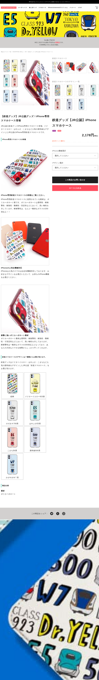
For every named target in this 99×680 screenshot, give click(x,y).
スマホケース (42, 7)
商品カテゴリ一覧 (6, 51)
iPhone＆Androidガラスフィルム (58, 7)
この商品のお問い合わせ (75, 180)
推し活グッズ (33, 7)
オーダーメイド (22, 7)
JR (26, 51)
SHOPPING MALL (18, 51)
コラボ (80, 7)
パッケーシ (73, 7)
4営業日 (57, 42)
